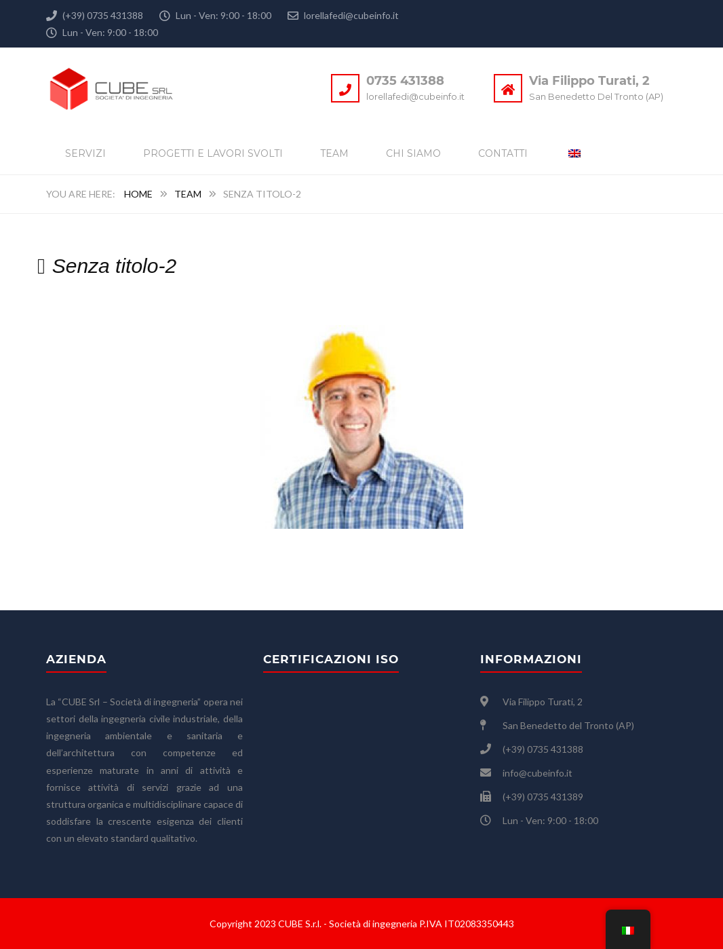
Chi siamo (413, 153)
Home (138, 194)
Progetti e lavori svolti (213, 153)
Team (334, 153)
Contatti (503, 153)
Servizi (85, 153)
